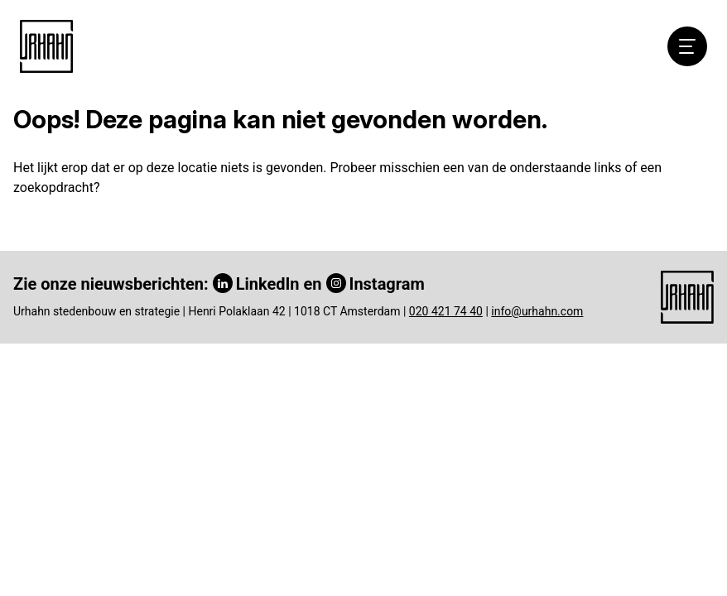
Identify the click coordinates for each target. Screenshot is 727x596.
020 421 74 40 (446, 311)
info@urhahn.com (537, 311)
